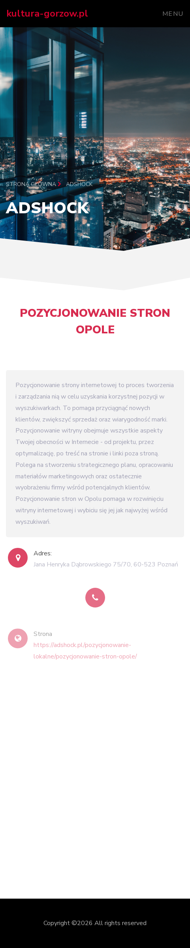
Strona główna (33, 184)
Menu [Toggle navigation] (173, 13)
